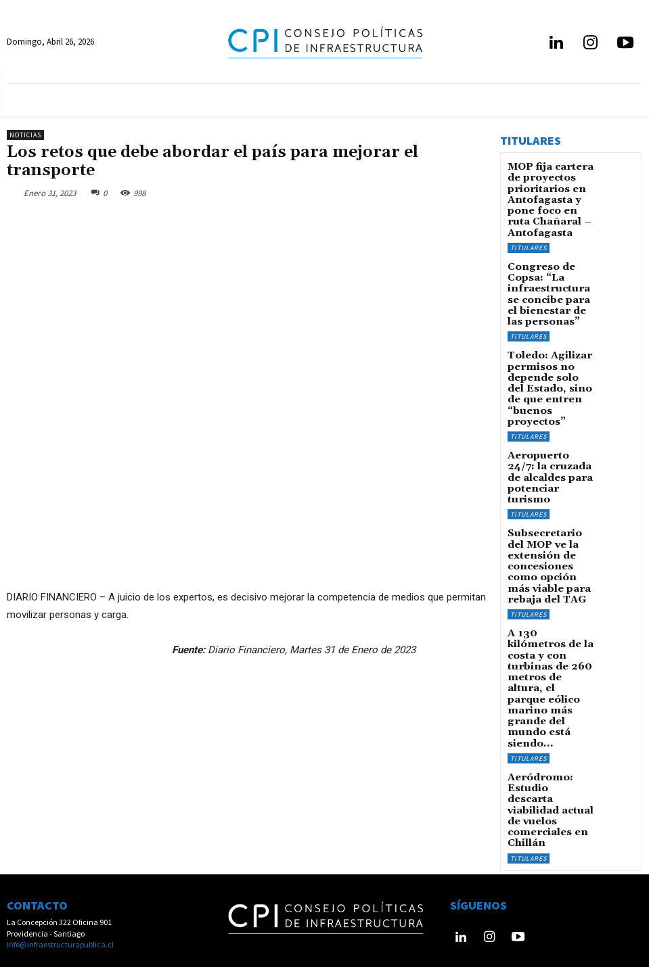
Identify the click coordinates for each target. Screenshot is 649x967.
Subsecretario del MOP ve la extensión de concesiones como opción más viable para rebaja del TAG (551, 483)
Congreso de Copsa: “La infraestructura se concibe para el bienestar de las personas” (551, 273)
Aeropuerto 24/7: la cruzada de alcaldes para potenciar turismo (550, 414)
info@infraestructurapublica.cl (60, 915)
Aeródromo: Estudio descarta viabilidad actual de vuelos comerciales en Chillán (549, 653)
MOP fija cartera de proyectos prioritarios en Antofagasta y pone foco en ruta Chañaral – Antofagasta (550, 194)
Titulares (528, 235)
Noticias (25, 135)
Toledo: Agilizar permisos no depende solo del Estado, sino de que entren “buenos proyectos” (550, 345)
